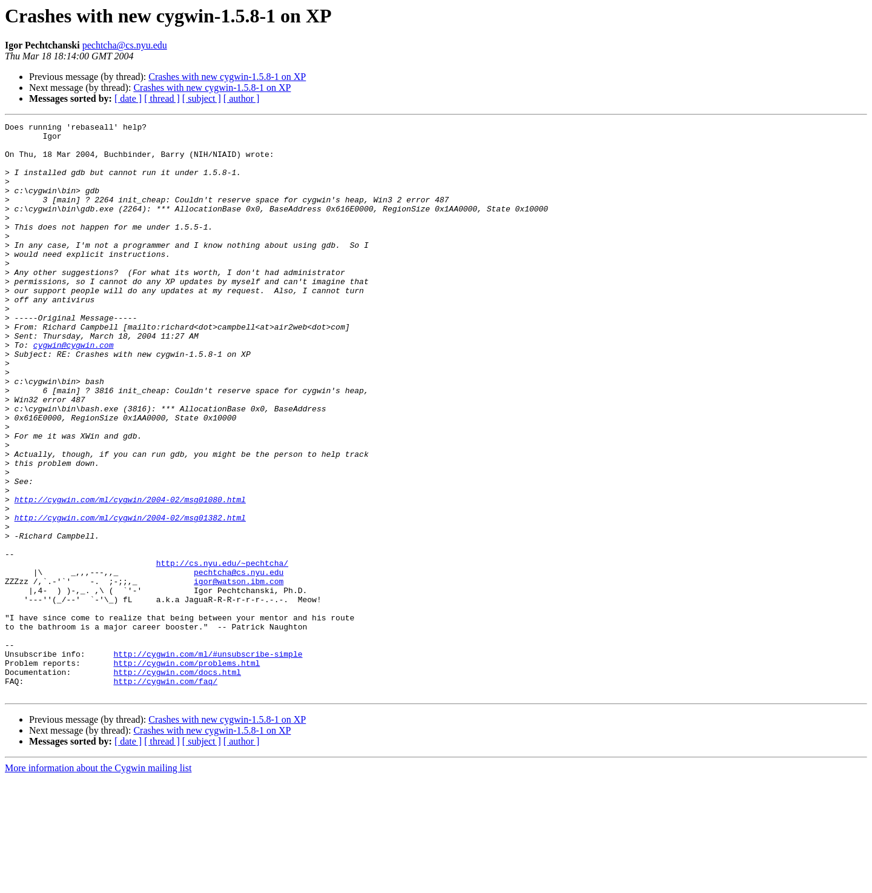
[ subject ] (201, 98)
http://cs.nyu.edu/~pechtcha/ (222, 651)
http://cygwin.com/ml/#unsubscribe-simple (207, 760)
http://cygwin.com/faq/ (165, 793)
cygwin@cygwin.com (73, 390)
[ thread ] (162, 98)
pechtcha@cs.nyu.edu (124, 45)
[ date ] (128, 98)
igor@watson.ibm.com (238, 673)
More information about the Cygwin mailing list (98, 882)
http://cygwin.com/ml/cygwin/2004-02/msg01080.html (130, 575)
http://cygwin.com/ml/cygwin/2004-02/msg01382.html (130, 597)
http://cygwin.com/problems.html (186, 771)
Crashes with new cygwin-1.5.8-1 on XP (227, 76)
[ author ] (241, 98)
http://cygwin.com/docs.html (177, 782)
